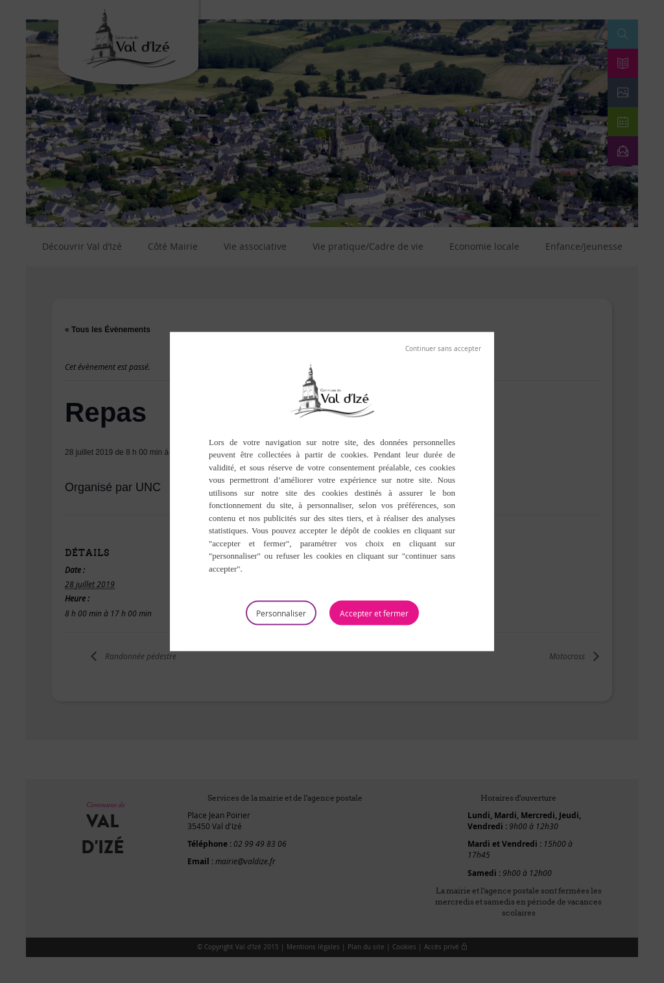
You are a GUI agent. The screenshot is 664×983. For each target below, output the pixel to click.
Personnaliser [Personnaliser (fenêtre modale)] (281, 613)
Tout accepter (374, 613)
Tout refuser (443, 348)
